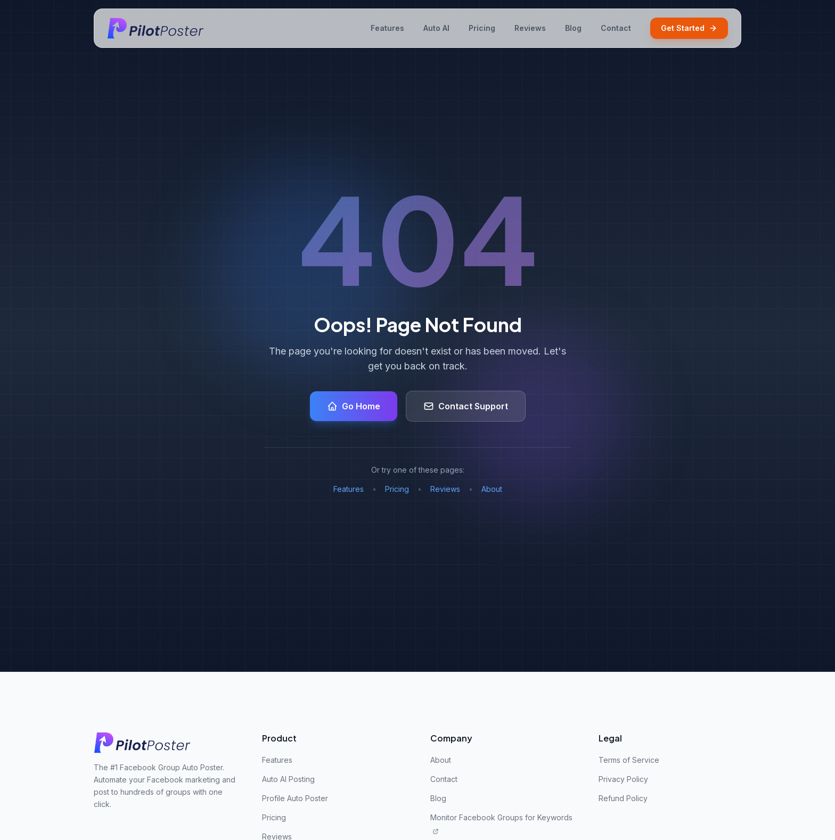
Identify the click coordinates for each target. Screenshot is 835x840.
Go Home (353, 406)
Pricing (482, 27)
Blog (573, 27)
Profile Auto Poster (295, 798)
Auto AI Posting (288, 779)
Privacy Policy (623, 779)
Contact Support (465, 406)
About (491, 488)
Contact (616, 27)
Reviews (530, 27)
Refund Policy (623, 798)
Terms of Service (629, 759)
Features (387, 27)
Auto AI (436, 27)
